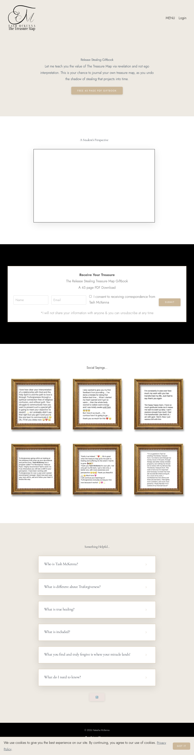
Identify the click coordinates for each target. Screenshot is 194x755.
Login (182, 18)
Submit (169, 302)
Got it (181, 746)
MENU (170, 18)
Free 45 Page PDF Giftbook (97, 90)
